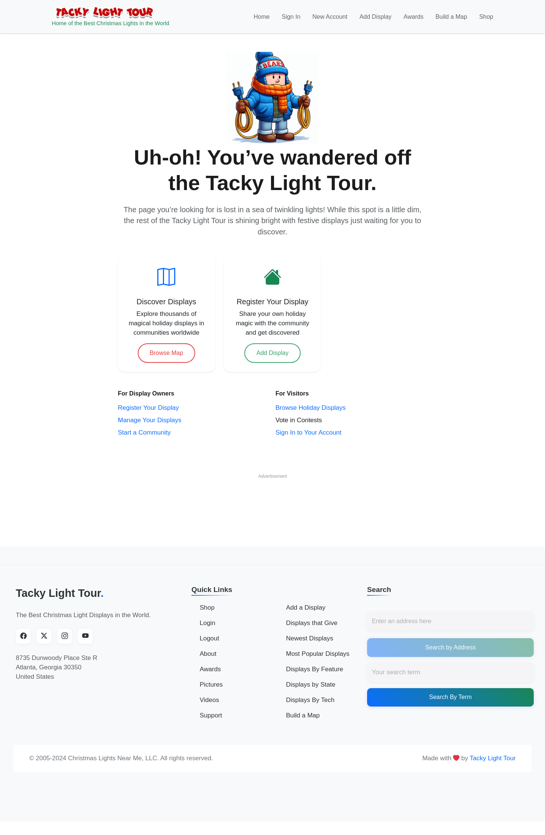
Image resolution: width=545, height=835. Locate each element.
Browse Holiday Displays (311, 408)
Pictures (211, 686)
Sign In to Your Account (309, 433)
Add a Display (305, 609)
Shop (486, 17)
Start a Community (144, 433)
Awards (413, 17)
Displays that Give (311, 624)
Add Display (375, 17)
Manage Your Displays (149, 421)
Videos (209, 701)
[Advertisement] (272, 501)
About (208, 655)
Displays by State (310, 686)
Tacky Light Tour (60, 595)
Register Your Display (148, 408)
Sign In (291, 17)
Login (207, 624)
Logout (209, 639)
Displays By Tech (310, 701)
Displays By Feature (314, 670)
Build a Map (451, 17)
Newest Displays (309, 639)
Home (262, 17)
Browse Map (166, 354)
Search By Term (450, 698)
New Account (329, 17)
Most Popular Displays (317, 655)
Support (211, 716)
